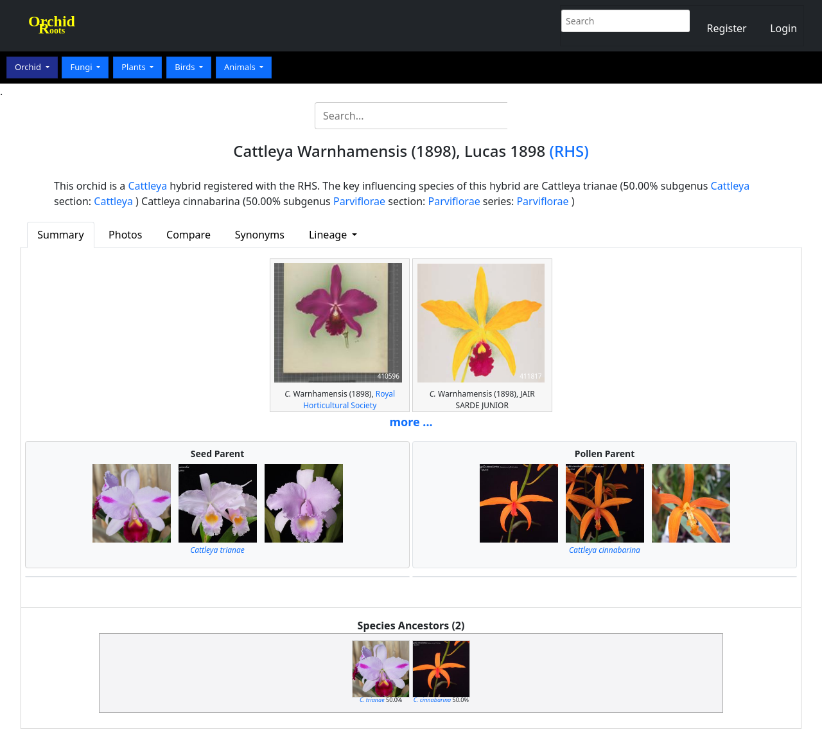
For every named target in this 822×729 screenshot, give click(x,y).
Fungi (82, 67)
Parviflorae (359, 201)
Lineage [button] (329, 235)
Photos (125, 235)
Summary (60, 235)
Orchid (29, 67)
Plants (134, 67)
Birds (186, 67)
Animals (241, 67)
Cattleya (148, 186)
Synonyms (259, 235)
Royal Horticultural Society (349, 399)
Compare (188, 235)
